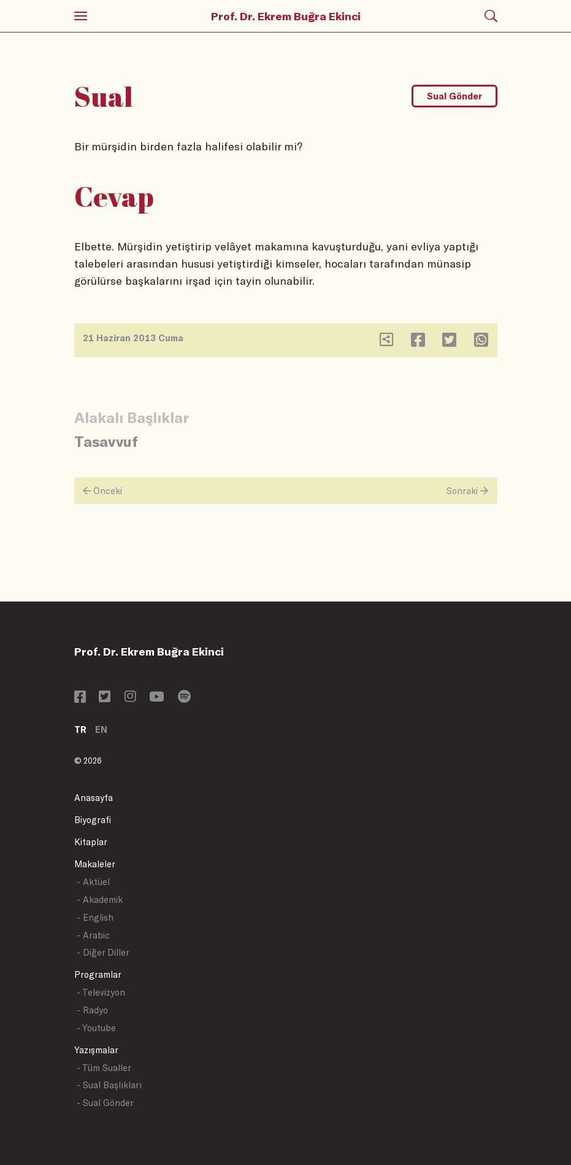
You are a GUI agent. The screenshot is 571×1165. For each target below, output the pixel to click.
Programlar (97, 974)
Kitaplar (90, 842)
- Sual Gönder (105, 1102)
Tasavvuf (106, 441)
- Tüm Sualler (104, 1067)
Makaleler (94, 864)
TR (80, 729)
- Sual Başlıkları (109, 1085)
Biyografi (92, 820)
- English (95, 917)
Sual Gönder (454, 96)
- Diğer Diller (103, 952)
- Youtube (96, 1028)
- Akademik (100, 899)
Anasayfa (93, 797)
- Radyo (92, 1010)
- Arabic (93, 935)
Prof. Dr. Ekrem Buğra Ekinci (286, 16)
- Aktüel (93, 882)
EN (101, 729)
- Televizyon (101, 992)
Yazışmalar (96, 1050)
